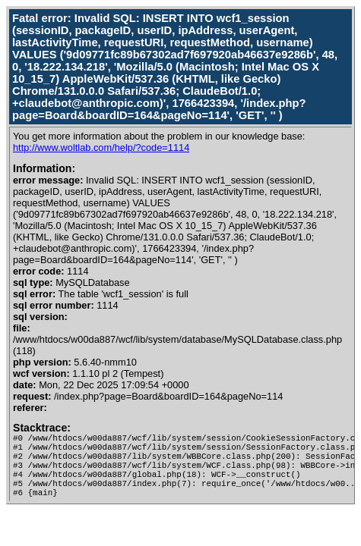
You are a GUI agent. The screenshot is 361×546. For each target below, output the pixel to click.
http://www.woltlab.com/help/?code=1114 (101, 147)
